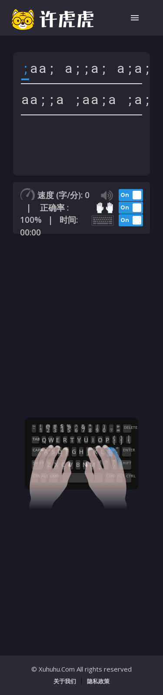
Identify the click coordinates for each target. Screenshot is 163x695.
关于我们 (64, 681)
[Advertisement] (81, 324)
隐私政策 (98, 681)
